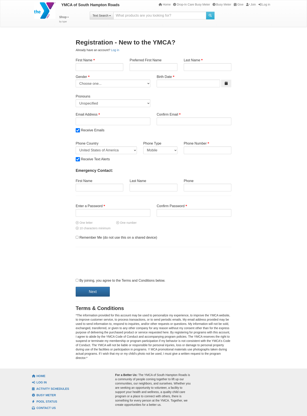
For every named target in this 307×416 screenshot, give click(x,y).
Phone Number (195, 143)
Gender (81, 77)
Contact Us (44, 408)
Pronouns (83, 96)
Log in (264, 4)
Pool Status (44, 401)
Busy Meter (222, 4)
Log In (39, 382)
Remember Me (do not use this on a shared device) (116, 237)
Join (251, 4)
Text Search (102, 15)
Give (238, 4)
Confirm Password (171, 206)
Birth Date (164, 77)
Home (165, 4)
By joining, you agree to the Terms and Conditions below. (120, 280)
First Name (84, 60)
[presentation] (108, 263)
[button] (64, 19)
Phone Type (152, 143)
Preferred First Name (145, 60)
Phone (189, 181)
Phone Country (87, 143)
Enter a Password (89, 206)
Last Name (192, 60)
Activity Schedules (50, 388)
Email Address (86, 114)
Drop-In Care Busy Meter (191, 4)
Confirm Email (167, 114)
